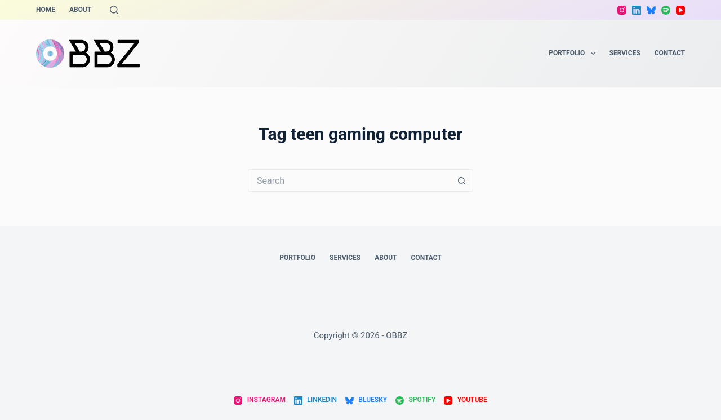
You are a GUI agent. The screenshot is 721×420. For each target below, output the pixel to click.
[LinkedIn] (636, 10)
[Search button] (462, 180)
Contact (670, 53)
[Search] (114, 10)
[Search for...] (349, 180)
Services (624, 53)
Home (45, 10)
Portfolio (574, 53)
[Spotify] (665, 10)
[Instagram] (621, 10)
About (80, 10)
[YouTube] (680, 10)
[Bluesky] (651, 10)
